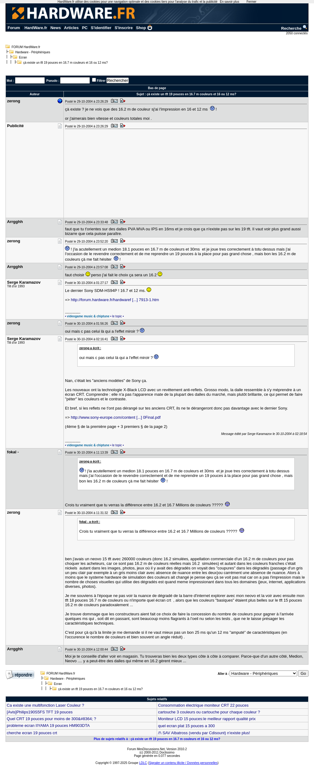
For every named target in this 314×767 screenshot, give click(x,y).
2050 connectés (297, 33)
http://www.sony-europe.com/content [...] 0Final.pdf (116, 417)
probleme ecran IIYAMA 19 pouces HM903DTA (48, 725)
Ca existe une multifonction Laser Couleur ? (45, 705)
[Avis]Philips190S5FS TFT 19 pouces (40, 712)
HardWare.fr (36, 27)
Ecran (23, 57)
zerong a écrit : (90, 348)
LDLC (143, 763)
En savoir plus (229, 1)
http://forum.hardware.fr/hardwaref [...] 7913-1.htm (115, 299)
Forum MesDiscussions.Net (146, 749)
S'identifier (101, 27)
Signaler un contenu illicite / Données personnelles (183, 763)
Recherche (294, 28)
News (55, 27)
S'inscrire (124, 27)
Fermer (251, 1)
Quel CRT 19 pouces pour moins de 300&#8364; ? (51, 718)
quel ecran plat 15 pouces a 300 (188, 726)
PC (84, 27)
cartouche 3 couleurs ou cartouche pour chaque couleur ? (209, 712)
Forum (14, 27)
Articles (71, 27)
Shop (144, 27)
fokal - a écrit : (89, 521)
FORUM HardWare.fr (26, 47)
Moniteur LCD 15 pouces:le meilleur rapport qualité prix (206, 718)
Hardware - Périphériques (32, 52)
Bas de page (157, 88)
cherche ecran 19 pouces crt (32, 733)
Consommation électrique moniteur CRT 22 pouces (203, 705)
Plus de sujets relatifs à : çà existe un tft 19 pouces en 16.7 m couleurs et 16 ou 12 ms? (157, 739)
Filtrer (101, 80)
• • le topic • (94, 316)
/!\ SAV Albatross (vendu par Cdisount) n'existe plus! (204, 733)
